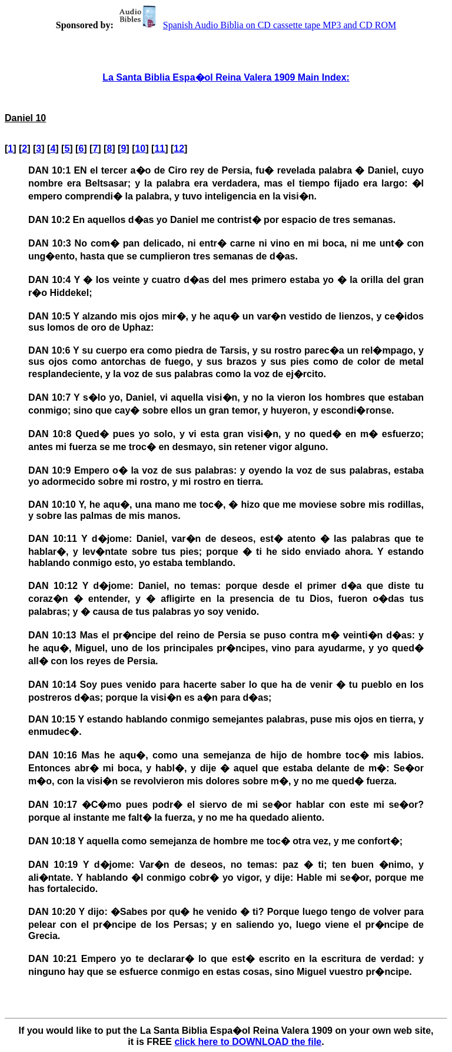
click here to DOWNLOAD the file (247, 1042)
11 (159, 149)
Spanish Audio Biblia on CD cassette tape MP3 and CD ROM (256, 25)
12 (179, 149)
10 (140, 149)
